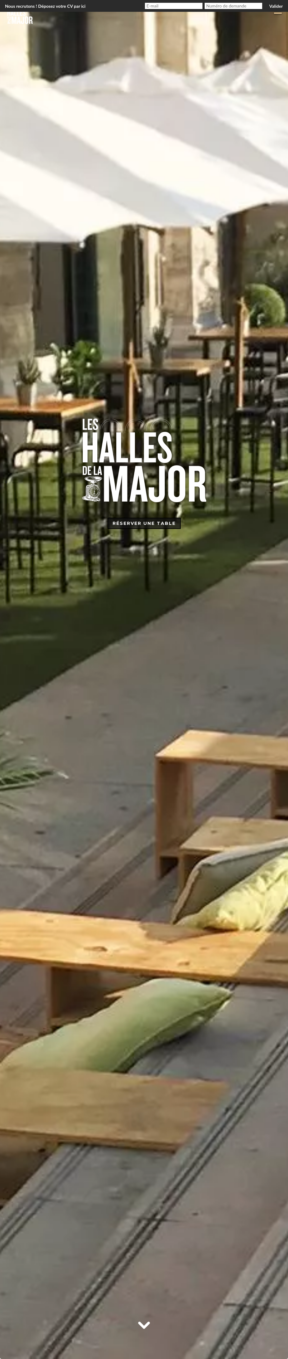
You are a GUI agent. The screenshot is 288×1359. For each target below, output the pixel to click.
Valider (276, 6)
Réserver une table (144, 523)
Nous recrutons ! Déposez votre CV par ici (45, 6)
